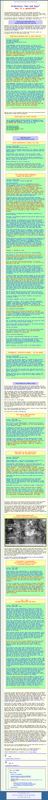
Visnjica (15, 312)
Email (35, 1)
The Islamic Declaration (13, 127)
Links (29, 1)
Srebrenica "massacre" (12, 765)
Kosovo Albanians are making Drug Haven (23, 785)
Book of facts (13, 772)
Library (19, 1)
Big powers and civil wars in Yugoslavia (21, 776)
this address (33, 749)
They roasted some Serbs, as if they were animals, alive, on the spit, (23, 700)
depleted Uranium (33, 740)
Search (32, 1)
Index (22, 1)
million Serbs (13, 741)
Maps (26, 1)
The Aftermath (14, 787)
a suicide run (22, 411)
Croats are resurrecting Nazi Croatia (23, 782)
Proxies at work (14, 778)
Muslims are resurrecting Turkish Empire (26, 784)
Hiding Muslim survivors (12, 758)
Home (15, 1)
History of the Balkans (16, 774)
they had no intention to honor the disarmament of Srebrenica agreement (24, 388)
